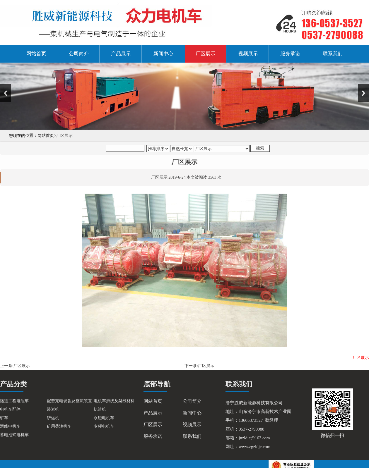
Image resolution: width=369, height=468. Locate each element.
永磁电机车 (104, 418)
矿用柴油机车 (59, 426)
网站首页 (36, 53)
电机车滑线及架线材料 (114, 401)
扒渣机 (100, 409)
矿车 (4, 418)
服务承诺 (290, 53)
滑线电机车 (10, 426)
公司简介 (79, 53)
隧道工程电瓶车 (14, 401)
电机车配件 (10, 409)
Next (363, 93)
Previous (5, 93)
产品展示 (121, 53)
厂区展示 (206, 53)
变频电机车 (104, 426)
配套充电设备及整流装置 (69, 401)
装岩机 (53, 409)
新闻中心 (163, 53)
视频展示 (248, 53)
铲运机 (53, 418)
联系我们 (333, 53)
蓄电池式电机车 (14, 435)
